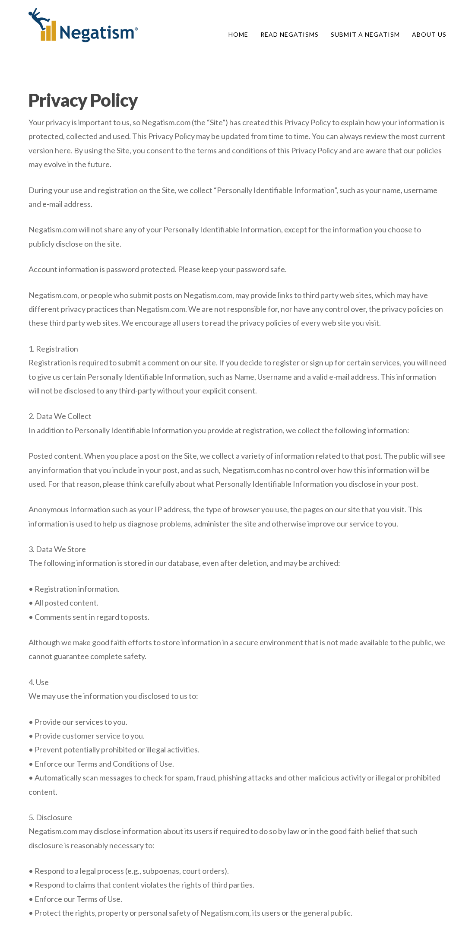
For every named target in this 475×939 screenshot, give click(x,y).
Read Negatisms (289, 34)
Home (238, 34)
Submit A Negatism (365, 34)
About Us (429, 34)
